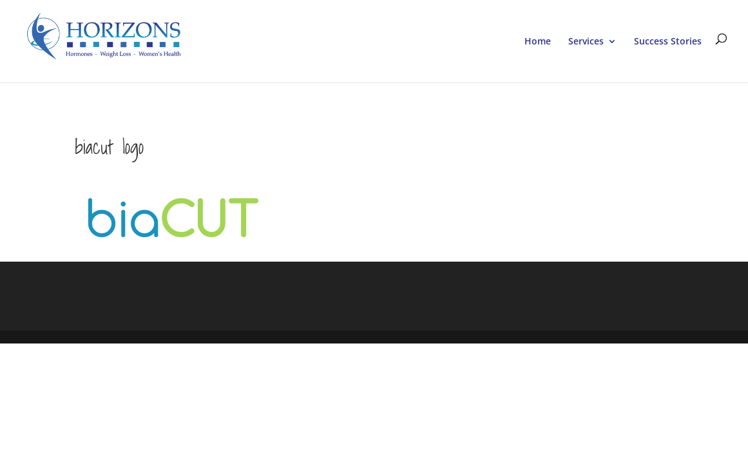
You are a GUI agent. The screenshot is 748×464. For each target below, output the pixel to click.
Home (537, 42)
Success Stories (668, 42)
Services (586, 42)
